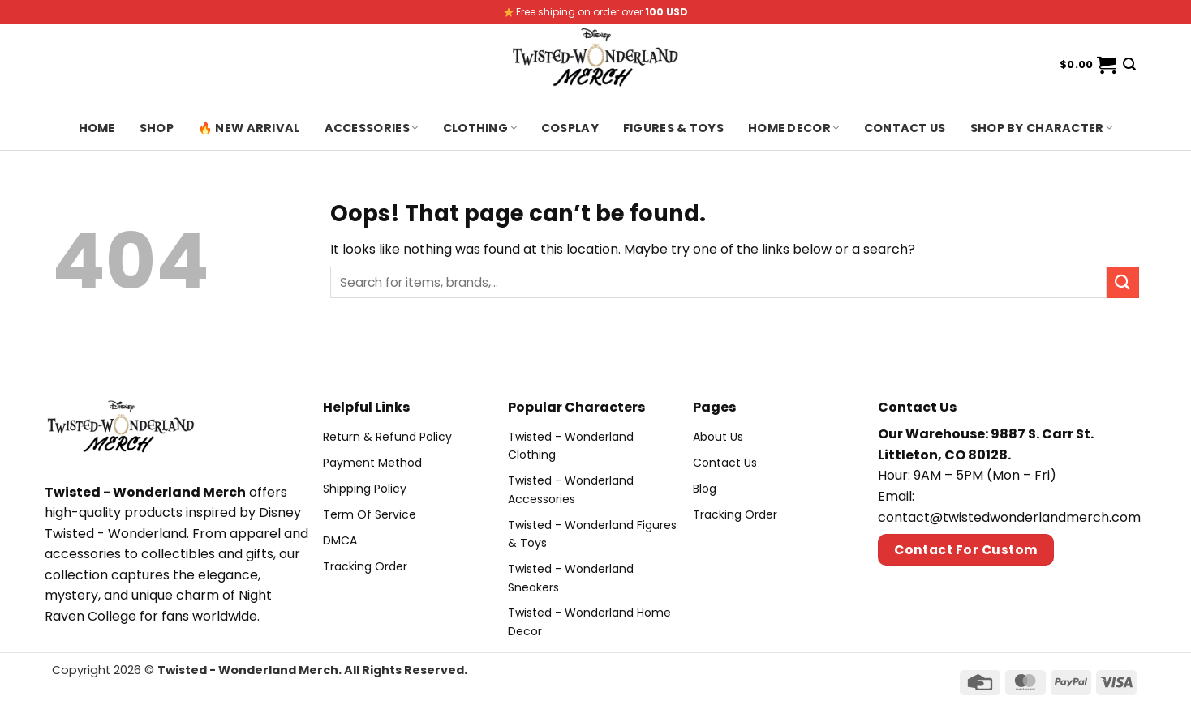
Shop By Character (1041, 128)
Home (97, 128)
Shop (157, 128)
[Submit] (1123, 282)
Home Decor (794, 128)
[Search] (1129, 64)
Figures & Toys (673, 128)
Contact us (905, 128)
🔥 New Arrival (249, 128)
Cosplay (570, 128)
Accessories (372, 128)
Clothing (480, 128)
